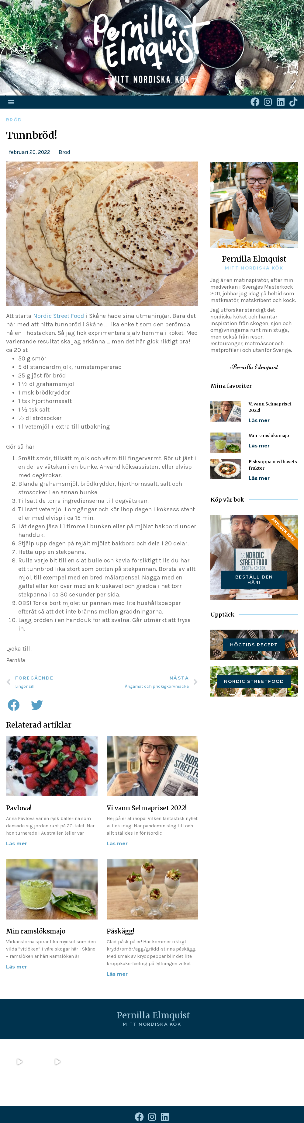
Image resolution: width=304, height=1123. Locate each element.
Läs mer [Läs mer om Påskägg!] (117, 974)
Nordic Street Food (58, 315)
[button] (11, 102)
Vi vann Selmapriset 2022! (147, 808)
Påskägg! (120, 931)
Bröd (14, 120)
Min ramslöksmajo (35, 931)
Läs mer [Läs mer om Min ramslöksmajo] (16, 967)
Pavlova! (19, 808)
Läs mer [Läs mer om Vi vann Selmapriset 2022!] (117, 844)
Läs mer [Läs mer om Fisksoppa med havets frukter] (259, 478)
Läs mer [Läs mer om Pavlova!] (16, 844)
